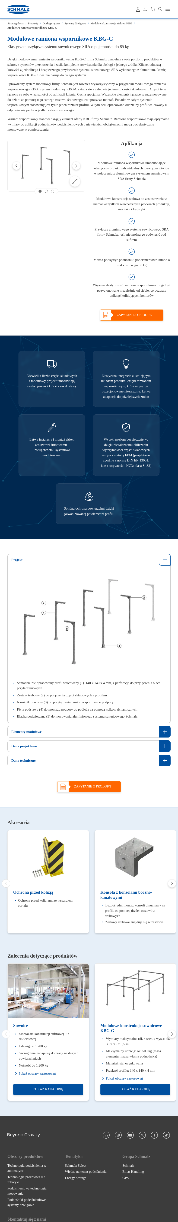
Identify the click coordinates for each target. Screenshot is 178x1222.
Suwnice (20, 1026)
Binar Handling (133, 1172)
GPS (125, 1178)
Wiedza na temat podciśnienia (86, 1172)
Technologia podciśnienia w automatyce (26, 1168)
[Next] (76, 165)
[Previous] (16, 165)
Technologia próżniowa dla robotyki (26, 1180)
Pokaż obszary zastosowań (34, 1074)
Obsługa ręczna (51, 23)
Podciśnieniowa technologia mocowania (27, 1191)
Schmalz (128, 1166)
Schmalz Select (75, 1166)
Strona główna (15, 23)
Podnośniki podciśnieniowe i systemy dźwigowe (27, 1203)
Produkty (33, 23)
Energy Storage (75, 1178)
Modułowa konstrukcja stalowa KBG (111, 23)
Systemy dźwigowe (75, 23)
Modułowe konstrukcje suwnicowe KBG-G (131, 1029)
